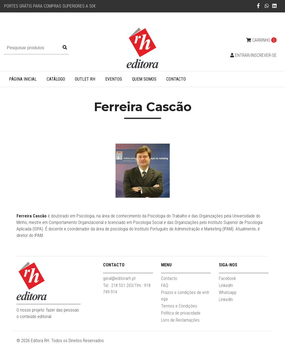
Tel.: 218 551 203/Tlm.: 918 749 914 (126, 289)
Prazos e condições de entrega (185, 296)
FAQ (164, 285)
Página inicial (23, 79)
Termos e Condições (179, 306)
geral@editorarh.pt (119, 278)
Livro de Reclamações (180, 320)
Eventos (113, 79)
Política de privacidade (180, 313)
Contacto (176, 79)
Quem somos (144, 79)
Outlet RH (85, 79)
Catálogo (56, 79)
